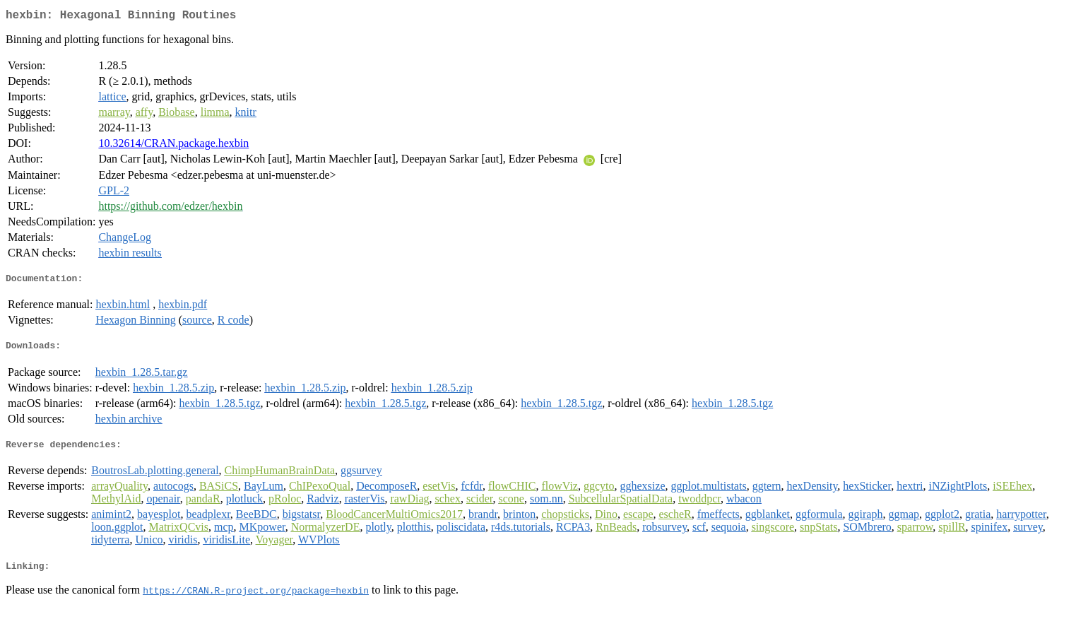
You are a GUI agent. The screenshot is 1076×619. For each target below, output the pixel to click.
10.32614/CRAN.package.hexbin (173, 146)
